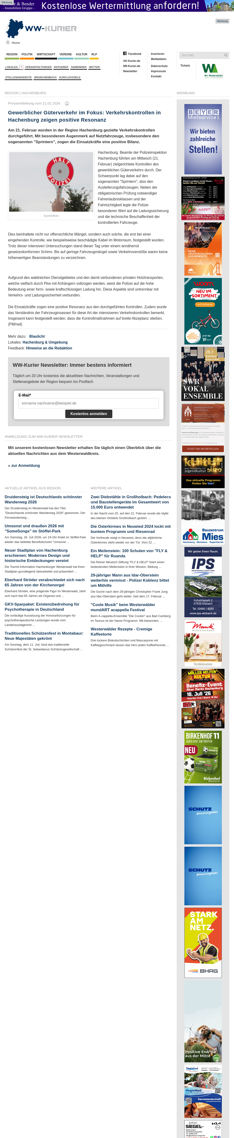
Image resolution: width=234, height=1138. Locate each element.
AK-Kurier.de (131, 61)
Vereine (66, 54)
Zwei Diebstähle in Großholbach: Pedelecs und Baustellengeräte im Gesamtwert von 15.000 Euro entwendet (131, 502)
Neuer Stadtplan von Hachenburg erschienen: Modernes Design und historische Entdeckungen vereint (37, 555)
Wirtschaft (46, 54)
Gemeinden (79, 67)
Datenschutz (159, 66)
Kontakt (156, 76)
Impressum (158, 71)
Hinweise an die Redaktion (49, 348)
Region (12, 54)
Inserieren (157, 54)
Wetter (94, 67)
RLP (94, 54)
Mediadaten (158, 59)
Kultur (81, 54)
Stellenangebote (18, 77)
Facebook (134, 54)
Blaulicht (37, 336)
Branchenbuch (45, 77)
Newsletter (130, 71)
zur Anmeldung (25, 465)
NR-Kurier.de (131, 66)
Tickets (185, 65)
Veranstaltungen (38, 67)
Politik (27, 54)
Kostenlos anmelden (88, 414)
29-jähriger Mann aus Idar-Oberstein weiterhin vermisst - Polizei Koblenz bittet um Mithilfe (130, 580)
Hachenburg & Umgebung (45, 342)
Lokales (14, 67)
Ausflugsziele (69, 77)
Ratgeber (61, 67)
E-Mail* (24, 395)
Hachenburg (33, 93)
